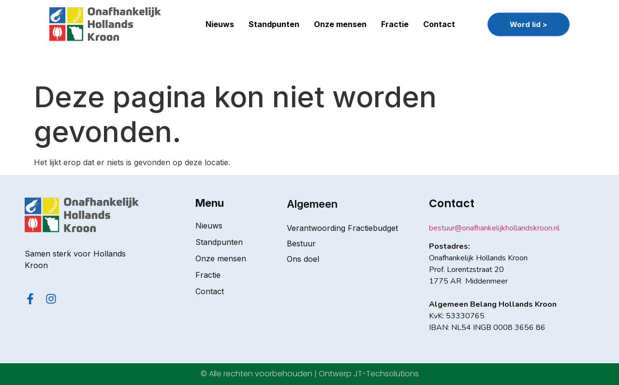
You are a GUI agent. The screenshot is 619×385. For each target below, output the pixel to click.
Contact (439, 24)
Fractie (395, 24)
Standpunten (274, 24)
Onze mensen (340, 24)
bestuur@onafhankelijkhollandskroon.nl (494, 228)
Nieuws (220, 24)
